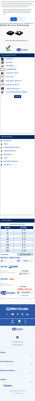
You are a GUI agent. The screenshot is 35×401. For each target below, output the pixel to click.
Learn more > (25, 295)
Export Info (7, 141)
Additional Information (7, 136)
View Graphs (10, 66)
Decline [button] (21, 19)
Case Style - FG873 (12, 73)
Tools (5, 158)
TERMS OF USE (13, 391)
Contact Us (7, 164)
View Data (9, 62)
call (25, 322)
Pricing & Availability (6, 220)
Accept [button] (13, 19)
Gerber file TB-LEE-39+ (13, 89)
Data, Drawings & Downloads (8, 55)
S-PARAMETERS (11, 69)
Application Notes (10, 151)
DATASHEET (9, 59)
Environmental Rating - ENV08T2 (17, 92)
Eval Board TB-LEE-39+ (12, 85)
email (19, 322)
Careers (8, 385)
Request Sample (23, 292)
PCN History (8, 154)
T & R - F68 (9, 77)
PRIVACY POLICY (21, 391)
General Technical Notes (12, 147)
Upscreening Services (11, 161)
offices (13, 322)
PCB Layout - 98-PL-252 (14, 81)
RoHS (6, 144)
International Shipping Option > (17, 224)
